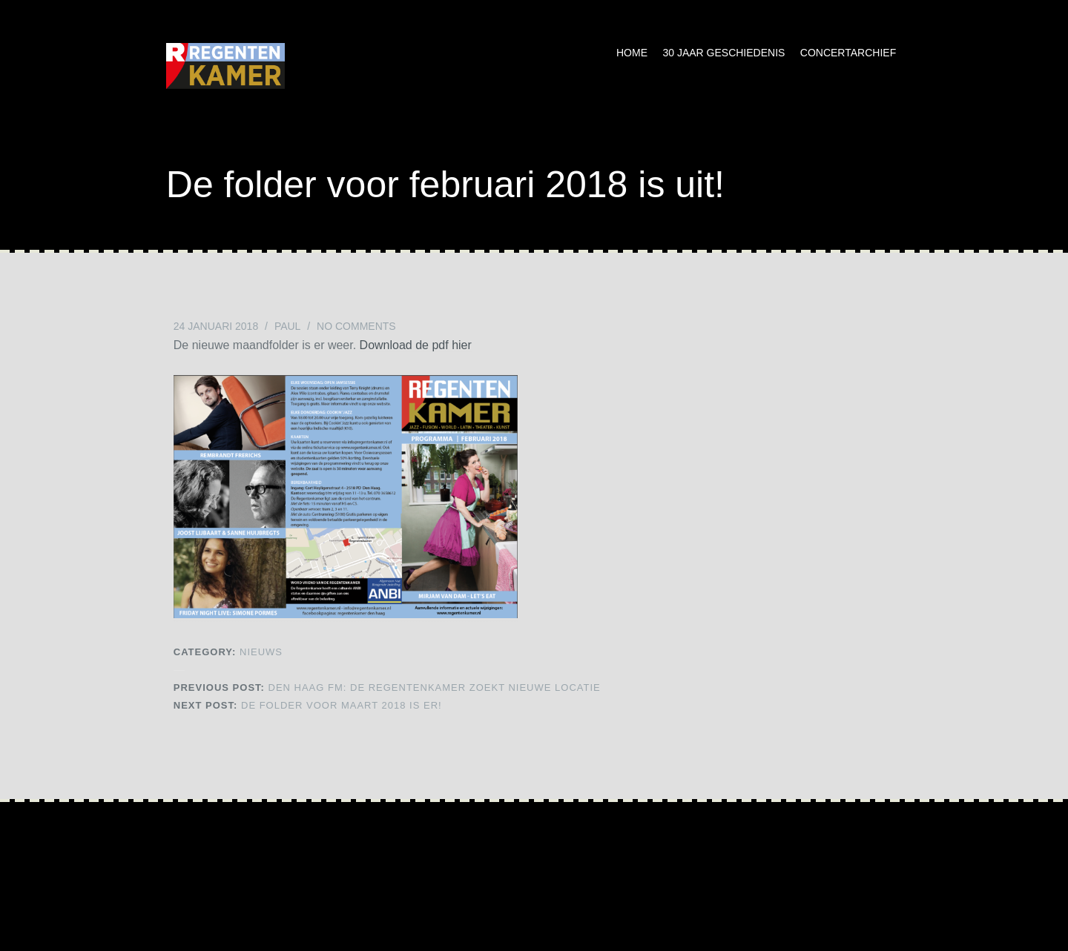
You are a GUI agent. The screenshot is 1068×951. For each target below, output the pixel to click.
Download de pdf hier (416, 345)
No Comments (356, 326)
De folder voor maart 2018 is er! (308, 705)
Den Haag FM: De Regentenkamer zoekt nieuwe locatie (387, 687)
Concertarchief (848, 53)
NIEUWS (261, 651)
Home (631, 53)
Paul (287, 326)
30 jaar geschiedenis (723, 53)
